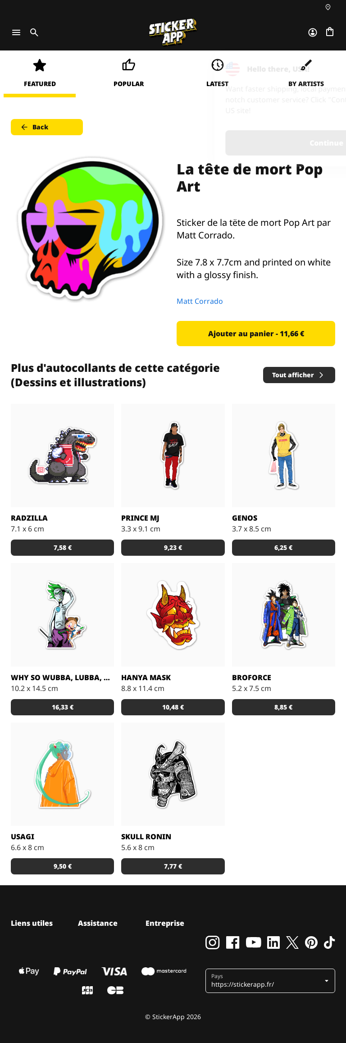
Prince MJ (140, 518)
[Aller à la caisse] (329, 32)
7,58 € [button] (63, 547)
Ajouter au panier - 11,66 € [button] (256, 334)
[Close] (318, 69)
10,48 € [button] (173, 707)
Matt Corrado (200, 301)
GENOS (244, 518)
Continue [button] (225, 143)
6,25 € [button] (283, 547)
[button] (271, 981)
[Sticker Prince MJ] (172, 455)
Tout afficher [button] (298, 375)
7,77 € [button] (173, 866)
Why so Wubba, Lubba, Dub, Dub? (62, 677)
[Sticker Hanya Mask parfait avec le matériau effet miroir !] (172, 614)
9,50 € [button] (63, 866)
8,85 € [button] (283, 707)
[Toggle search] (32, 32)
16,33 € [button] (62, 707)
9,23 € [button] (173, 547)
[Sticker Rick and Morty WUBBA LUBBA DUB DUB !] (62, 614)
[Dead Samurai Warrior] (172, 774)
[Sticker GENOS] (283, 455)
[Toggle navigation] (16, 32)
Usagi (22, 837)
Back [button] (34, 127)
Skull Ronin (146, 837)
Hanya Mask (146, 677)
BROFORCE (251, 677)
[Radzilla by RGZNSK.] (62, 455)
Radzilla (29, 518)
